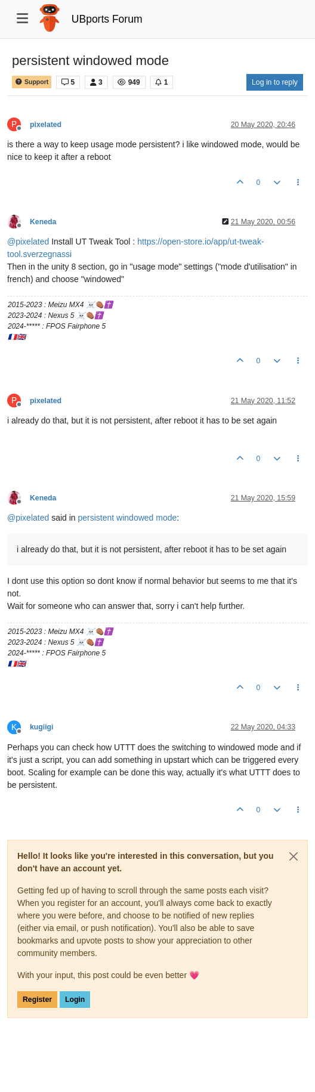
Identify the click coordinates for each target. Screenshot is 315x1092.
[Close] (293, 856)
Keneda (43, 222)
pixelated (45, 124)
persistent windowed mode (127, 517)
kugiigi (41, 727)
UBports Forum (107, 19)
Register (37, 999)
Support (31, 82)
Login (75, 999)
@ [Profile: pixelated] (28, 241)
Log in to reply (275, 82)
